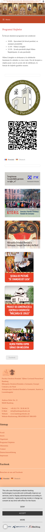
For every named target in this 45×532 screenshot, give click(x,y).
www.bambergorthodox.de (20, 414)
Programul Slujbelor (7, 442)
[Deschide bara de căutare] (41, 19)
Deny (22, 507)
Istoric (2, 436)
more (22, 520)
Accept (22, 513)
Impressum (4, 456)
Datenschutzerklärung (8, 452)
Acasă (2, 432)
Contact (3, 449)
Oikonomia (4, 446)
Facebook (12, 357)
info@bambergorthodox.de (20, 411)
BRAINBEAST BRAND (27, 416)
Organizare (4, 439)
